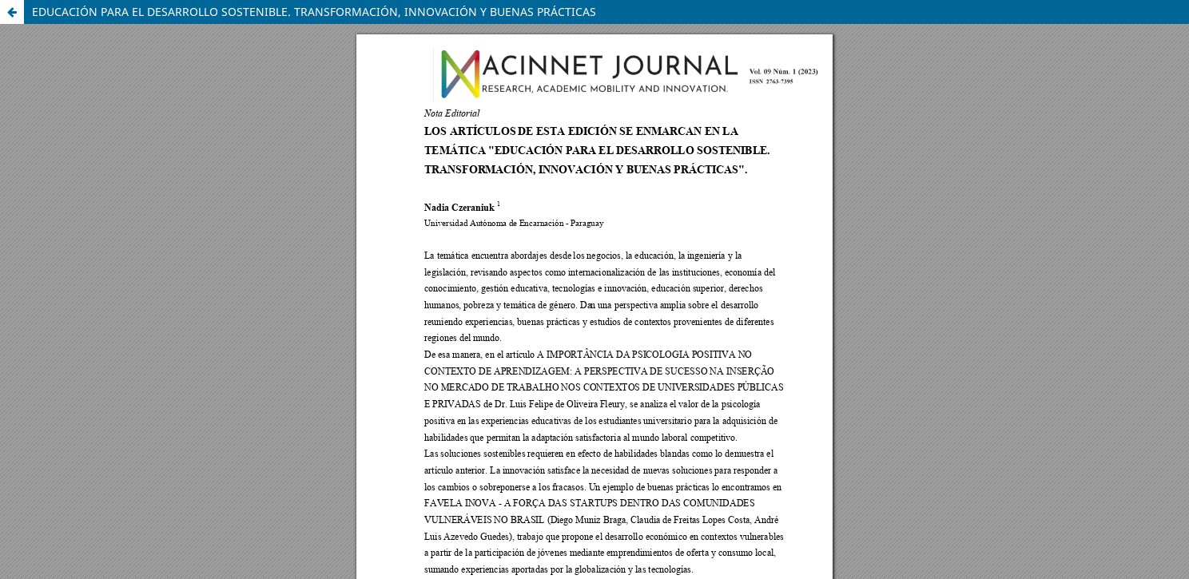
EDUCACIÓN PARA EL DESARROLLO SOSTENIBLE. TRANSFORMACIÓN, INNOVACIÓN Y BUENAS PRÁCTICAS (314, 11)
